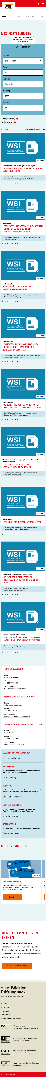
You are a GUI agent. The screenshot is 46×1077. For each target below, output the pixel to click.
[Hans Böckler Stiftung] (13, 996)
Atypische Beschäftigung (12, 297)
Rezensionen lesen (11, 833)
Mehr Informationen (12, 816)
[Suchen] (42, 16)
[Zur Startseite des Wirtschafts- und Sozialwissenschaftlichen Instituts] (9, 9)
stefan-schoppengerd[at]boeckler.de (16, 716)
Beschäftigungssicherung (31, 237)
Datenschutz (5, 1015)
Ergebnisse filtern (23, 46)
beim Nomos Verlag (12, 758)
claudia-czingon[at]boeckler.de (14, 689)
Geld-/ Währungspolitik (12, 237)
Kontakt (4, 1004)
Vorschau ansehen (11, 796)
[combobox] (27, 16)
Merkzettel (5, 1007)
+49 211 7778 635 (10, 711)
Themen (23, 59)
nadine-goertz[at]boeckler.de (14, 744)
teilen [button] (15, 183)
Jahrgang (23, 94)
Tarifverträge (8, 355)
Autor (5, 67)
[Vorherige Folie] (39, 852)
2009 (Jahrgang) (10, 118)
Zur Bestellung (9, 777)
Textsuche (6, 79)
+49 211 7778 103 (10, 683)
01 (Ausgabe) (9, 122)
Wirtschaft (30, 179)
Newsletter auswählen (16, 965)
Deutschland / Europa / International (16, 177)
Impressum (5, 1011)
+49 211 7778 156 (10, 738)
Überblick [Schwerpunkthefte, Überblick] (11, 897)
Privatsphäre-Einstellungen (11, 1018)
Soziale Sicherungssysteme (13, 357)
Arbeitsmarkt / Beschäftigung (14, 179)
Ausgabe (23, 106)
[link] (21, 882)
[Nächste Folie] (43, 852)
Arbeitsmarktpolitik (10, 239)
